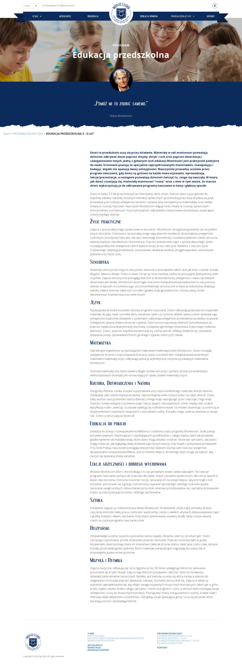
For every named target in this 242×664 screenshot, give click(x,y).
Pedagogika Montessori (101, 640)
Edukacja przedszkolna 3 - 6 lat (174, 635)
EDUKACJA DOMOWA (149, 16)
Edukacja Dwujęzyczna (169, 643)
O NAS (35, 16)
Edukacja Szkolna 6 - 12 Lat (172, 638)
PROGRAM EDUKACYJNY (181, 16)
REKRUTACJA (93, 16)
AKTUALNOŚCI (65, 16)
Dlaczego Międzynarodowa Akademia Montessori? (116, 638)
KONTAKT (210, 16)
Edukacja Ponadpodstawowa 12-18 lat (178, 640)
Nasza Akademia (96, 635)
